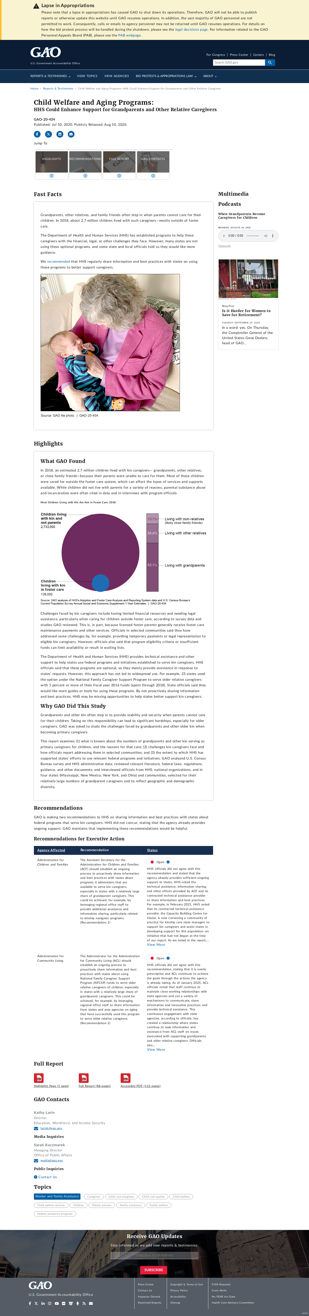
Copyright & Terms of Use (186, 1284)
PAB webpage (129, 35)
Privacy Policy (179, 1290)
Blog (272, 55)
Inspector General (149, 1296)
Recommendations (85, 159)
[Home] (69, 1289)
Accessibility (178, 1296)
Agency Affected (51, 850)
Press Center (239, 55)
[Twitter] (50, 134)
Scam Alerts (219, 1290)
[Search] (239, 62)
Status (152, 850)
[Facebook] (39, 134)
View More (156, 944)
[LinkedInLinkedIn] (61, 134)
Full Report (119, 159)
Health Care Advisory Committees (233, 1302)
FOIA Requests (221, 1284)
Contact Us (45, 1177)
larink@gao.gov (51, 1128)
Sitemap (175, 1302)
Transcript (224, 246)
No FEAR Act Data (223, 1296)
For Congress (215, 55)
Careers (258, 55)
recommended (58, 261)
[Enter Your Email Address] (154, 1255)
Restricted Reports (149, 1302)
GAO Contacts (153, 159)
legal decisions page (191, 29)
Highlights (51, 159)
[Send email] (73, 134)
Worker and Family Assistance (57, 1196)
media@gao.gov (52, 1160)
